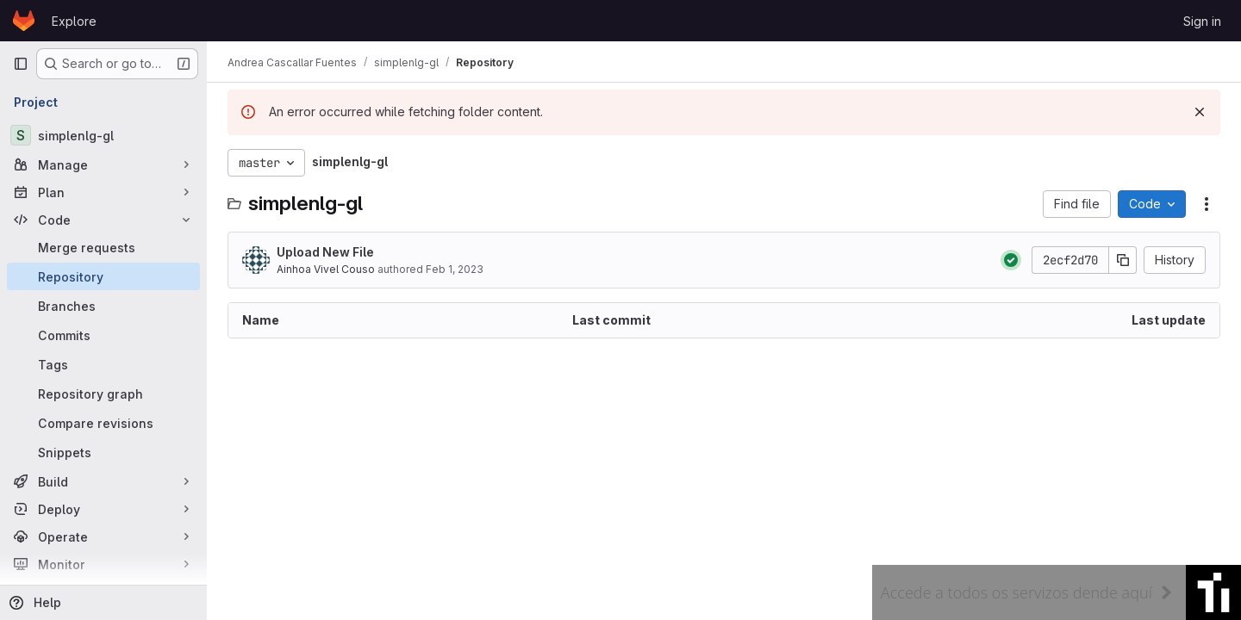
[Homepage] (23, 20)
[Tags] (103, 364)
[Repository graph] (103, 393)
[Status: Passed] (1011, 260)
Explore (74, 21)
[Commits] (103, 335)
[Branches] (103, 305)
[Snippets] (103, 452)
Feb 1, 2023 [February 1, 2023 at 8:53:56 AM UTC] (454, 269)
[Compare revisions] (103, 423)
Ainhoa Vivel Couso (326, 269)
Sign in (1202, 21)
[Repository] (103, 276)
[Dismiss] (1199, 112)
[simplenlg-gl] (103, 135)
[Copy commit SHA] (1123, 260)
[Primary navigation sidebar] (20, 64)
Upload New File (325, 252)
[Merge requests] (103, 247)
